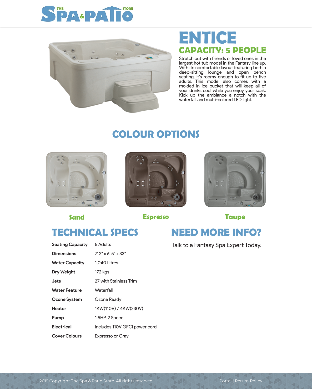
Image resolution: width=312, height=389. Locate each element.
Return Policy (248, 381)
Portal (226, 381)
